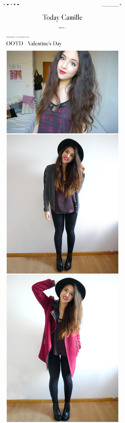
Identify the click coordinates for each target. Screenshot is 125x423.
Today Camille (62, 17)
